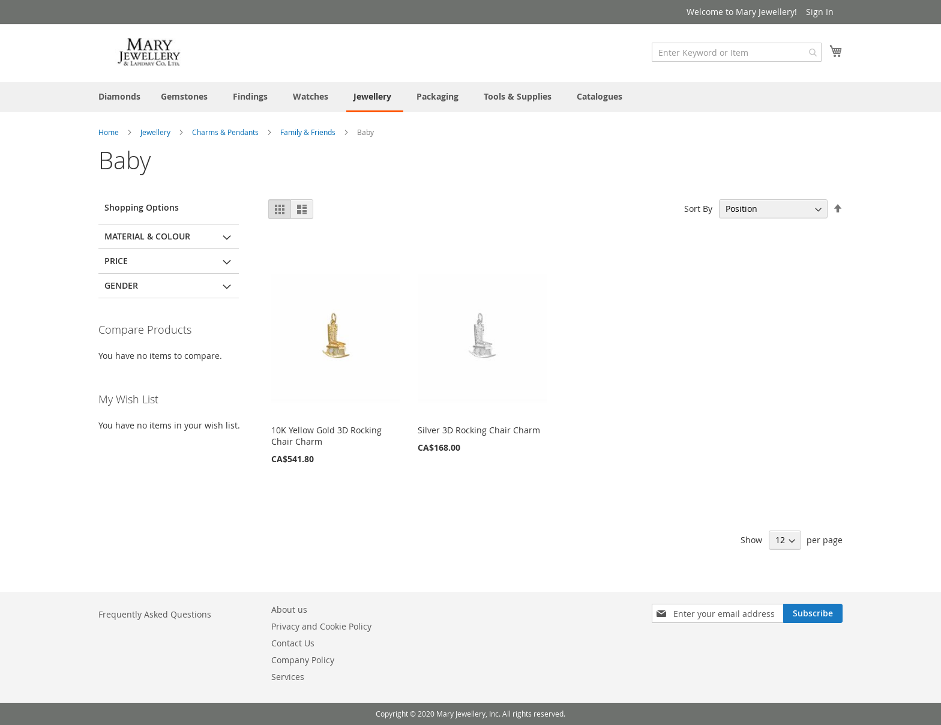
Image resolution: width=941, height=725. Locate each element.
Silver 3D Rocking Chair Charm (479, 430)
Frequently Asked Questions (154, 614)
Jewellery (156, 132)
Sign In (820, 11)
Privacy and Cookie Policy (321, 626)
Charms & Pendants (226, 132)
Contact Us (292, 643)
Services (287, 676)
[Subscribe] (813, 613)
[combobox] (737, 52)
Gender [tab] (121, 285)
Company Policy (302, 660)
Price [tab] (116, 260)
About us (289, 609)
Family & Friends (308, 132)
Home (109, 132)
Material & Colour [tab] (147, 236)
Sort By (698, 208)
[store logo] (149, 52)
